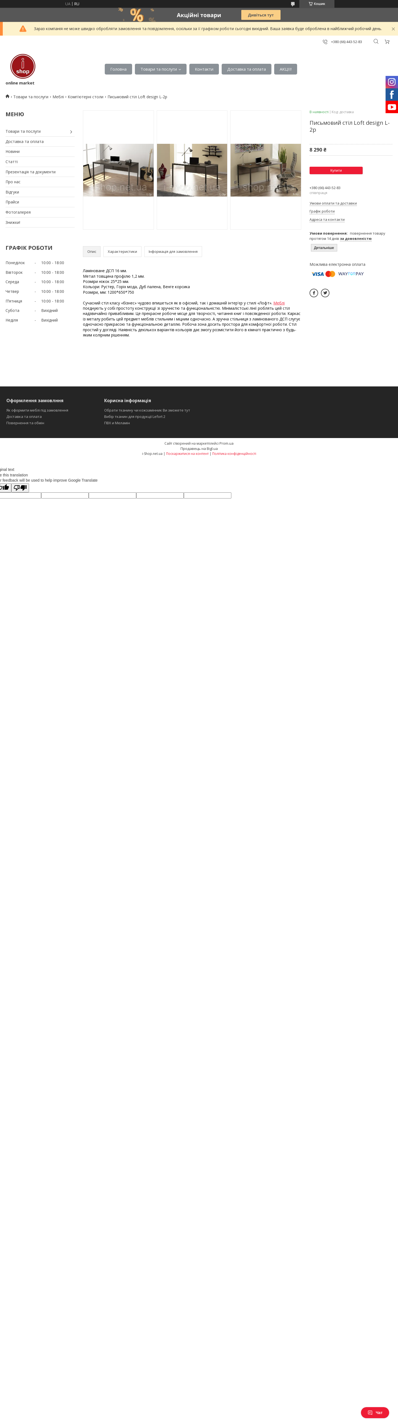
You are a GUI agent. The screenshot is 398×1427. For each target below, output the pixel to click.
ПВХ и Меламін (117, 422)
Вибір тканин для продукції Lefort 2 (134, 416)
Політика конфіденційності (234, 453)
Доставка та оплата (246, 69)
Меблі (58, 96)
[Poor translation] (20, 487)
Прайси (12, 202)
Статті (12, 161)
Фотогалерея (18, 212)
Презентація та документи (31, 171)
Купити (336, 170)
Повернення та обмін (25, 422)
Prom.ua (226, 443)
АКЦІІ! (286, 69)
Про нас (13, 181)
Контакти (204, 69)
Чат (375, 1412)
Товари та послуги (158, 69)
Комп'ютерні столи (85, 96)
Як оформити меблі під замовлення (37, 410)
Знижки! (13, 222)
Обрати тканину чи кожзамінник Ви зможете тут (147, 410)
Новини (13, 151)
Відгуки (12, 192)
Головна (118, 69)
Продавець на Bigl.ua (199, 448)
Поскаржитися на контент (187, 453)
